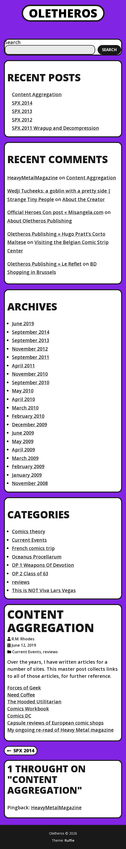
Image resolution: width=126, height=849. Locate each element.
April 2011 (23, 365)
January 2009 (27, 475)
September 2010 (30, 382)
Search (13, 42)
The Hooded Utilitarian (34, 701)
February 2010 (28, 416)
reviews (21, 582)
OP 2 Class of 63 (30, 573)
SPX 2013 (22, 111)
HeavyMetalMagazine (32, 177)
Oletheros (63, 13)
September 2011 (30, 357)
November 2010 (30, 374)
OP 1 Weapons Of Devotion (43, 565)
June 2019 (23, 323)
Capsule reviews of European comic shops (55, 722)
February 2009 (28, 466)
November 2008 (30, 483)
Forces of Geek (24, 687)
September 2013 (30, 340)
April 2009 (23, 449)
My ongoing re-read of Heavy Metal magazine (60, 730)
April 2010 (23, 399)
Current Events (29, 540)
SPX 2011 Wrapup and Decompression (55, 128)
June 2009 (23, 432)
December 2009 (29, 424)
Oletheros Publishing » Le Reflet (44, 264)
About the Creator (83, 199)
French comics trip (33, 548)
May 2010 (23, 390)
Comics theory (28, 531)
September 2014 (30, 332)
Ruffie (69, 840)
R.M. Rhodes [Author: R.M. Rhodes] (23, 639)
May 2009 (23, 441)
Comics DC (19, 715)
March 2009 (25, 458)
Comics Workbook (28, 708)
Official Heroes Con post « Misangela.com (55, 212)
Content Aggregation (37, 94)
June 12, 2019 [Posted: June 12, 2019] (24, 645)
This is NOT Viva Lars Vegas (44, 590)
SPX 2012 (22, 119)
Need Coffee (21, 694)
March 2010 (25, 407)
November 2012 (30, 348)
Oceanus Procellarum (36, 556)
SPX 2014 (22, 103)
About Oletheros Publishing (39, 220)
